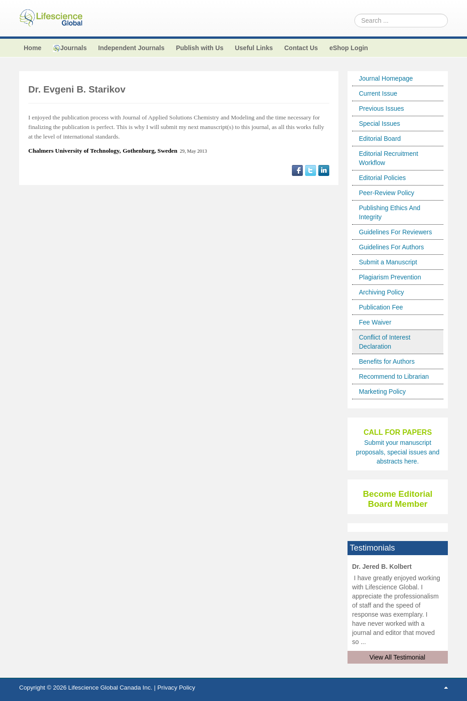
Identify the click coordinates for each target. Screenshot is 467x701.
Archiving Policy (381, 292)
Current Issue (378, 93)
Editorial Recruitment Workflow (388, 158)
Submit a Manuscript (388, 262)
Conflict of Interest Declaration (384, 342)
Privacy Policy (176, 687)
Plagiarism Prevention (390, 277)
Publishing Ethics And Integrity (389, 212)
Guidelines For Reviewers (395, 232)
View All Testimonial (397, 657)
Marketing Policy (382, 391)
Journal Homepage (386, 78)
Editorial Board (380, 138)
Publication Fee (381, 307)
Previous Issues (381, 108)
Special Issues (379, 123)
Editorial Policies (382, 177)
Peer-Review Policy (386, 192)
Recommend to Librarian (394, 376)
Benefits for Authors (387, 361)
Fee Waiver (375, 322)
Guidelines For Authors (391, 247)
